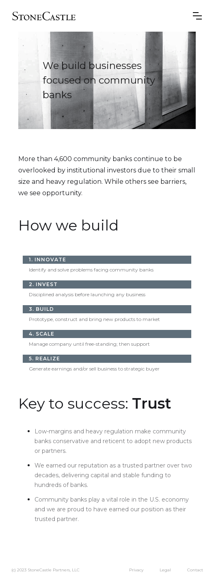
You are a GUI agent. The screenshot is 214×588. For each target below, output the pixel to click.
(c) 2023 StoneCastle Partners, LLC (45, 570)
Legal (165, 570)
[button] (197, 15)
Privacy (136, 570)
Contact (195, 570)
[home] (44, 16)
